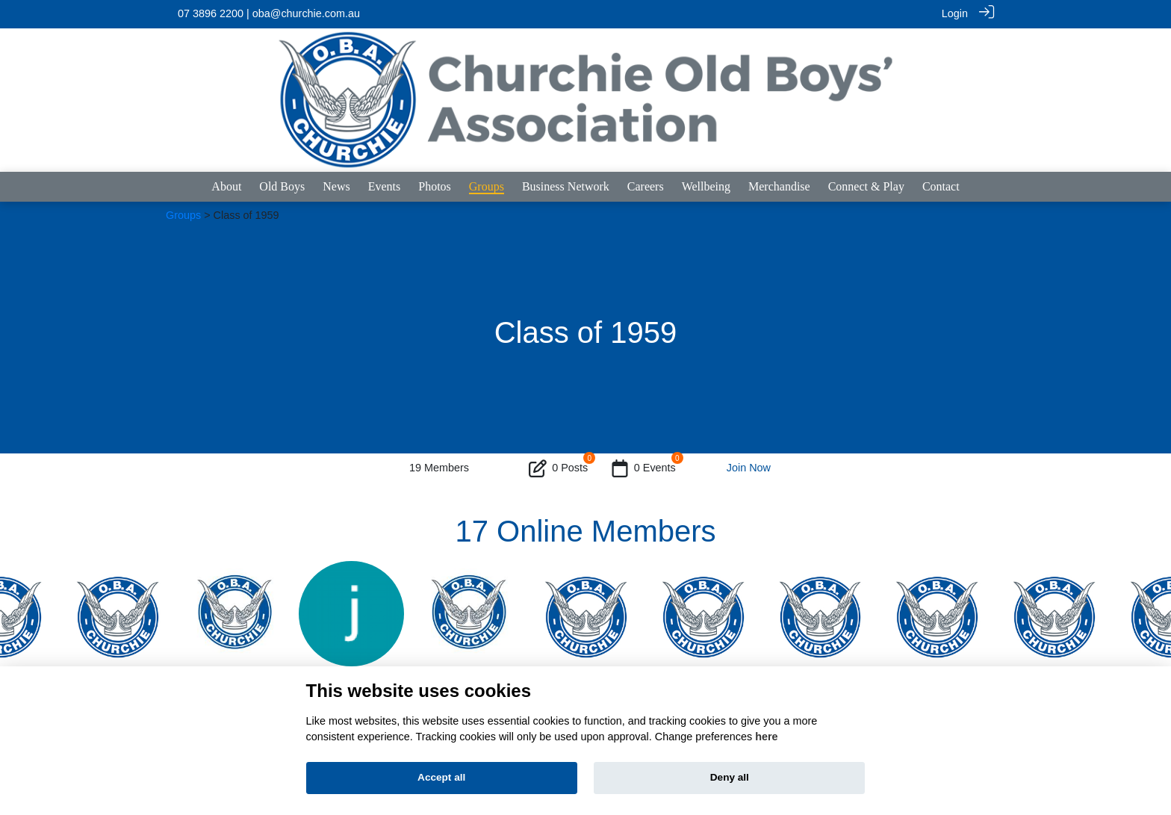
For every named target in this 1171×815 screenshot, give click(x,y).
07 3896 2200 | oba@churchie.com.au (269, 13)
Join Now (749, 468)
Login (955, 13)
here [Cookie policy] (766, 737)
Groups (183, 214)
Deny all (729, 777)
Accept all (441, 777)
